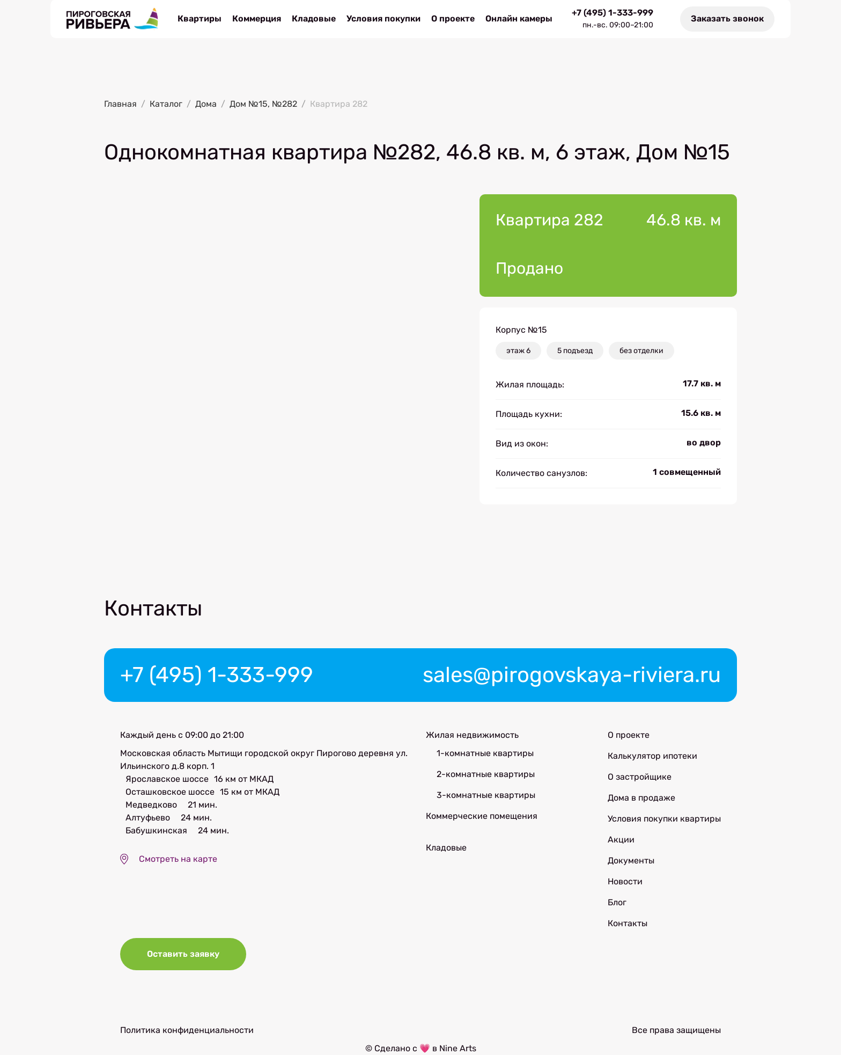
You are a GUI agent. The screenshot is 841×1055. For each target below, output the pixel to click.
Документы (631, 860)
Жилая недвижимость (472, 735)
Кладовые (314, 18)
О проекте (453, 18)
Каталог (166, 104)
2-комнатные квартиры (486, 774)
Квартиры (200, 18)
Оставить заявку (183, 954)
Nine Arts (457, 1048)
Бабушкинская (156, 830)
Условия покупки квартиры (664, 819)
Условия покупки (383, 18)
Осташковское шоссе (170, 792)
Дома (206, 104)
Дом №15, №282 (263, 104)
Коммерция (256, 18)
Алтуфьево (148, 817)
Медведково (151, 805)
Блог (617, 902)
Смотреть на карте (178, 859)
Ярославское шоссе (167, 779)
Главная (120, 104)
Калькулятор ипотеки (652, 756)
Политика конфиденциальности (187, 1030)
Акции (621, 839)
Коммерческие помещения (481, 816)
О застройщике (640, 777)
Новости (625, 881)
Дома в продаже (641, 798)
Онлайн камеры (518, 18)
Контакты (627, 923)
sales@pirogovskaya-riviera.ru (572, 674)
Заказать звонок (727, 18)
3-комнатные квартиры (486, 795)
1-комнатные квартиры (485, 753)
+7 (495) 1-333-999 (612, 13)
